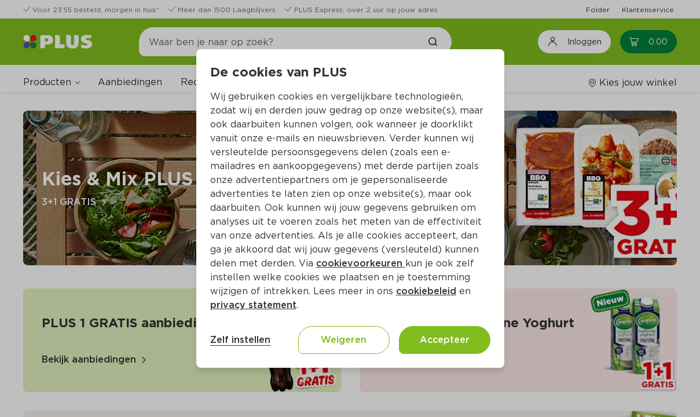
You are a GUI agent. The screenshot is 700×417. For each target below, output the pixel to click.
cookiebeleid (426, 291)
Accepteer (445, 339)
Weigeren (344, 339)
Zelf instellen (240, 339)
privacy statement (253, 304)
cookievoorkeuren (360, 263)
